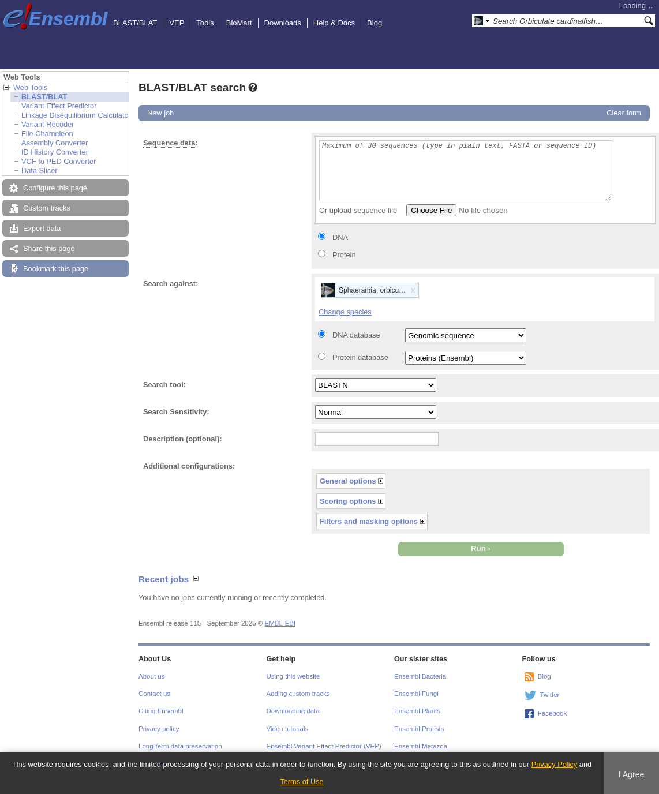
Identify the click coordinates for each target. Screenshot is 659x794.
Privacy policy (158, 728)
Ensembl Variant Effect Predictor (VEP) (324, 746)
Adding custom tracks (298, 693)
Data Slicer (39, 170)
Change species (345, 312)
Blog (374, 22)
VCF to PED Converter (58, 161)
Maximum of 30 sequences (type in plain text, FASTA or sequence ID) (465, 170)
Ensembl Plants (417, 710)
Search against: (170, 283)
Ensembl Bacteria (420, 676)
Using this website (293, 676)
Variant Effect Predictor (58, 106)
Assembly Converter (54, 142)
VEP (176, 22)
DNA (340, 237)
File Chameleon (47, 133)
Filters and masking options (369, 521)
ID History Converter (54, 152)
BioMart (239, 22)
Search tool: (164, 384)
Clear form (623, 112)
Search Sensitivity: (176, 411)
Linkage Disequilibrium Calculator (76, 115)
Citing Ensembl (160, 710)
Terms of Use (301, 781)
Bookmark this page (55, 268)
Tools (205, 22)
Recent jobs (163, 579)
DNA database (356, 335)
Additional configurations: (189, 466)
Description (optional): (182, 439)
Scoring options (348, 501)
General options (348, 481)
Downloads (282, 22)
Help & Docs (334, 22)
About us (151, 676)
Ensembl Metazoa (420, 746)
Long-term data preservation (180, 746)
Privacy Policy (554, 764)
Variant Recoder (47, 124)
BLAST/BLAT (135, 22)
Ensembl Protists (419, 728)
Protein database (360, 357)
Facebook (552, 713)
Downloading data (293, 710)
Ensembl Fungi (416, 693)
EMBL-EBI (279, 623)
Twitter (550, 694)
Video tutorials (288, 728)
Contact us (154, 693)
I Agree (632, 774)
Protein (344, 254)
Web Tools (30, 87)
